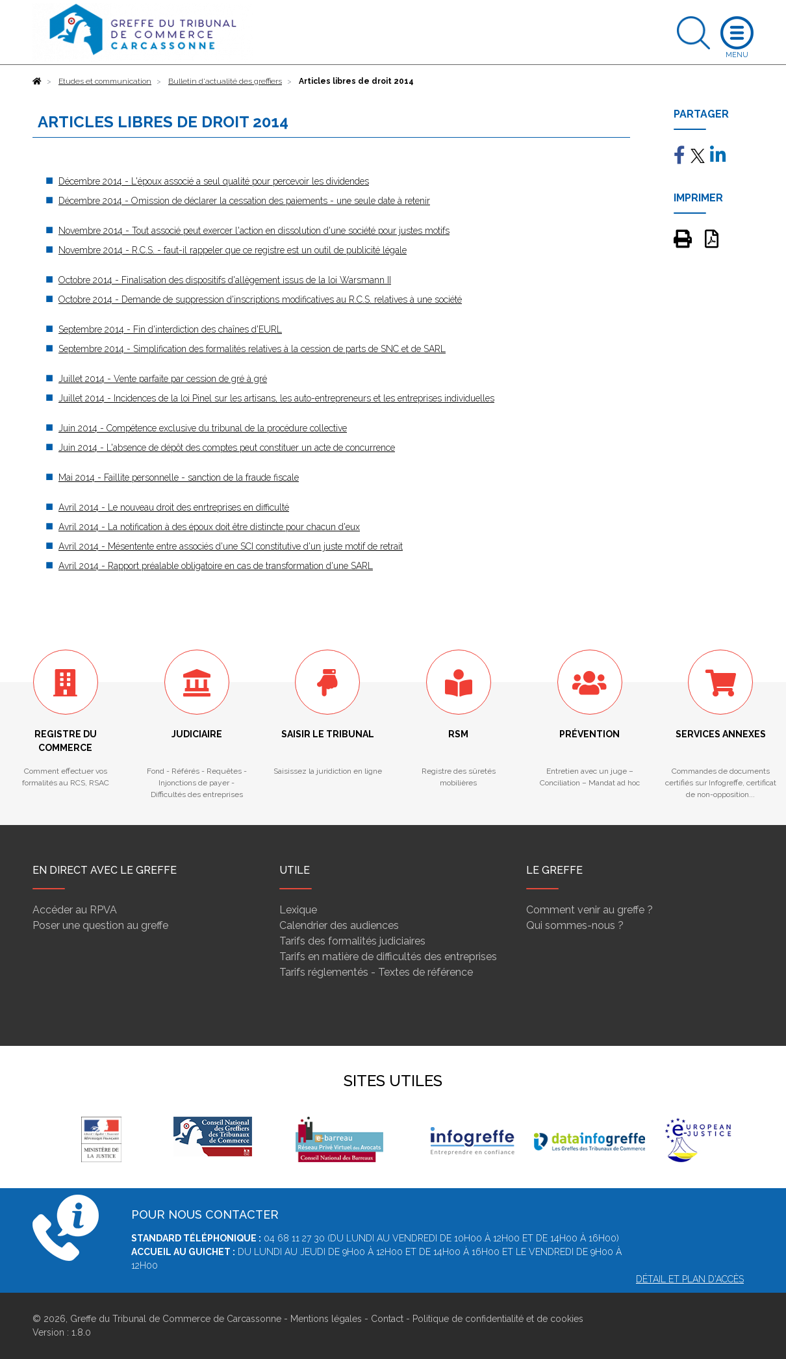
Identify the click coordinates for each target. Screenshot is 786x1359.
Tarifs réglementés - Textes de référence (376, 972)
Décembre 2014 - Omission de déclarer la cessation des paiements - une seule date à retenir (244, 201)
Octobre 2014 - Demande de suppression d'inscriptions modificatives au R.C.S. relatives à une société (260, 299)
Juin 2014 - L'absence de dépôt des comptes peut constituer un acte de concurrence (226, 447)
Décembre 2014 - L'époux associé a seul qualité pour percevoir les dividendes (213, 181)
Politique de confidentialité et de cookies (497, 1319)
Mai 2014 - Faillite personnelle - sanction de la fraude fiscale (178, 477)
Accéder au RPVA (74, 910)
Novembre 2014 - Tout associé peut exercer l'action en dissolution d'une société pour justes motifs (254, 230)
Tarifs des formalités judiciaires (352, 941)
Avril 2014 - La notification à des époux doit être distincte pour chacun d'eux (209, 527)
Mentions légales (326, 1319)
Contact (387, 1319)
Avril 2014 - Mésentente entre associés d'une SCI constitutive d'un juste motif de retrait (230, 546)
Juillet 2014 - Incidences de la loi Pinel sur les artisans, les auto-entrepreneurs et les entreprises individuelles (276, 398)
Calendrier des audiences (339, 925)
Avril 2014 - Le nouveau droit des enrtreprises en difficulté (173, 507)
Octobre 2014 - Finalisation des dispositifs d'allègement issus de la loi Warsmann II (224, 280)
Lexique (298, 910)
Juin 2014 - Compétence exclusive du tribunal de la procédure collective (202, 428)
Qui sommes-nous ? (575, 925)
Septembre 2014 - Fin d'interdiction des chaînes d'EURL (170, 329)
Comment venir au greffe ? (589, 910)
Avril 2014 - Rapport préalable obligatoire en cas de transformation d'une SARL (215, 566)
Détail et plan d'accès (690, 1279)
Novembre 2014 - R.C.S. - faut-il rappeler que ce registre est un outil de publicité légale (232, 250)
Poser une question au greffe (100, 925)
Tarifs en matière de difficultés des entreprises (388, 956)
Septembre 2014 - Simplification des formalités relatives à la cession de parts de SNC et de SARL (252, 349)
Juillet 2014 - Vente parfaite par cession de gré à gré (162, 379)
